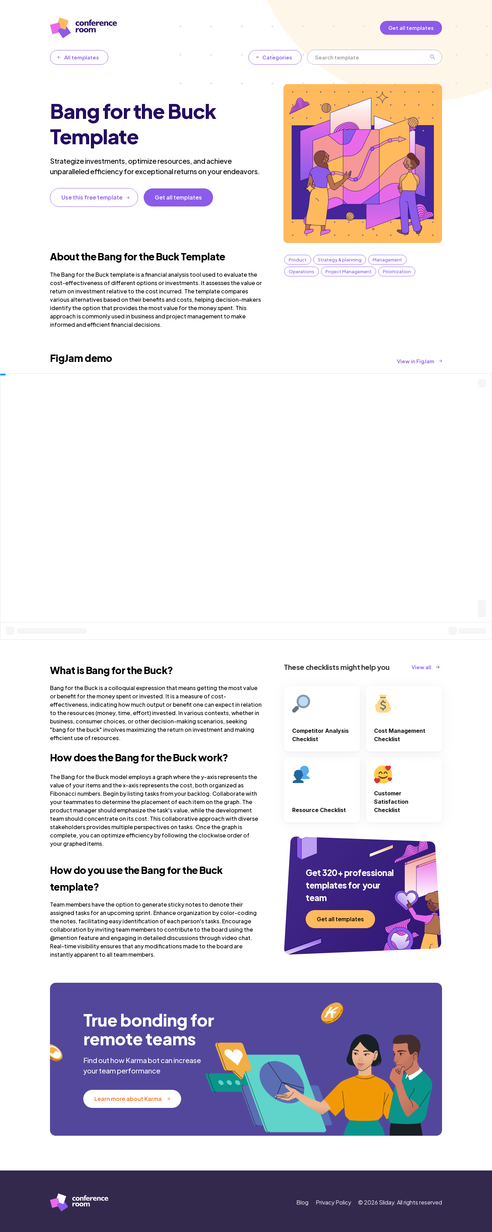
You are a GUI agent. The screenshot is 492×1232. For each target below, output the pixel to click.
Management (387, 259)
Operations (301, 271)
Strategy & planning (340, 259)
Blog (302, 1202)
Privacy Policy (333, 1202)
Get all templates (411, 27)
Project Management (348, 271)
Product (298, 259)
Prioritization (397, 271)
